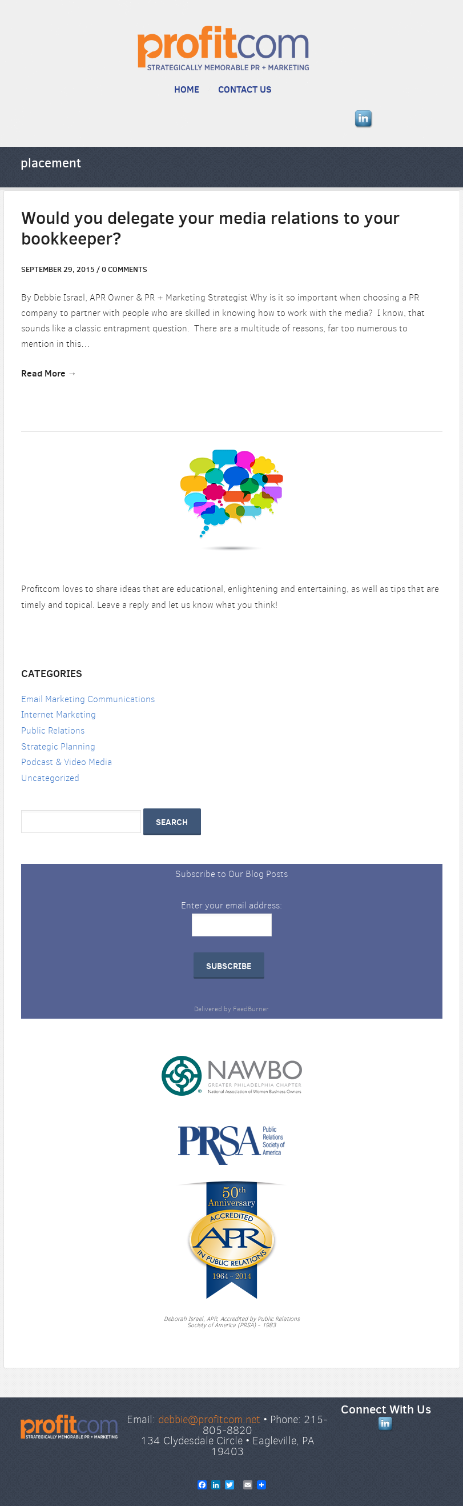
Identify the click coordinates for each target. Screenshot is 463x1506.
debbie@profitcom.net (209, 1419)
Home (186, 89)
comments (124, 269)
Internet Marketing (58, 714)
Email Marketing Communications (88, 699)
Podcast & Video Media (66, 762)
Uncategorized (50, 778)
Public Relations (52, 730)
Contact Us (245, 89)
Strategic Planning (58, 746)
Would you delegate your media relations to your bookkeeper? (210, 228)
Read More (43, 373)
